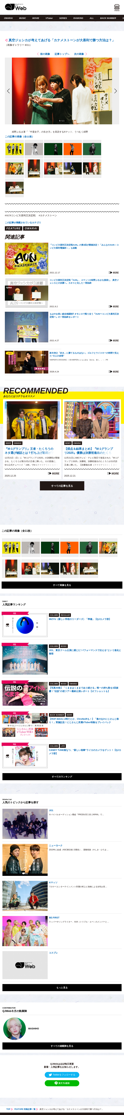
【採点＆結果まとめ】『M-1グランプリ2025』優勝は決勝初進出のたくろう (88, 451)
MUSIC (22, 18)
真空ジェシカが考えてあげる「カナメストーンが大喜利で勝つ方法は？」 (62, 40)
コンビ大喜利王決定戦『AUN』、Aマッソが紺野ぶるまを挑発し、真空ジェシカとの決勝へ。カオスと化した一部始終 (84, 281)
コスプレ (53, 952)
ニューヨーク (55, 845)
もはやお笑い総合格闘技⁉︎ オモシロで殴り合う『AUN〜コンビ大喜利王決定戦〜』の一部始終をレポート (84, 315)
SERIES (63, 18)
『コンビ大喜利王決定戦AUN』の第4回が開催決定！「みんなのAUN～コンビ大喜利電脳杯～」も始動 (84, 246)
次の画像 (79, 54)
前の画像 (45, 54)
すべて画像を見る (62, 585)
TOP (8, 1109)
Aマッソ (53, 882)
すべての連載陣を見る (62, 1046)
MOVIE (35, 18)
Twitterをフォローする (62, 1074)
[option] (62, 1028)
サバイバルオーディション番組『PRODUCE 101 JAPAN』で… (76, 814)
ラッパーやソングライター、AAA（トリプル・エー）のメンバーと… (79, 922)
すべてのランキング (62, 776)
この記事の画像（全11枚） (19, 136)
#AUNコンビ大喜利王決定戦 (20, 215)
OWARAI (8, 18)
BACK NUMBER (108, 18)
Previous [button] (5, 1028)
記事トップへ (62, 54)
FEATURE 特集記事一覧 (25, 1109)
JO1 (51, 810)
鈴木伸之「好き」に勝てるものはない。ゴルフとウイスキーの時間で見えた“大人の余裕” (84, 354)
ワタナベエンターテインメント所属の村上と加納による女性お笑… (78, 887)
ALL (92, 18)
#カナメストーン (48, 215)
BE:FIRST (54, 917)
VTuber (49, 18)
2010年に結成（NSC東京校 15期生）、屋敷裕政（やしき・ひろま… (78, 850)
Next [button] (116, 1028)
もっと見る (62, 987)
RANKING (78, 18)
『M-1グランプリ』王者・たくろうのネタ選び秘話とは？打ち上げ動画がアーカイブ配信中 (29, 451)
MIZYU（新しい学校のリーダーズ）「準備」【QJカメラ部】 (80, 619)
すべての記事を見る (62, 485)
